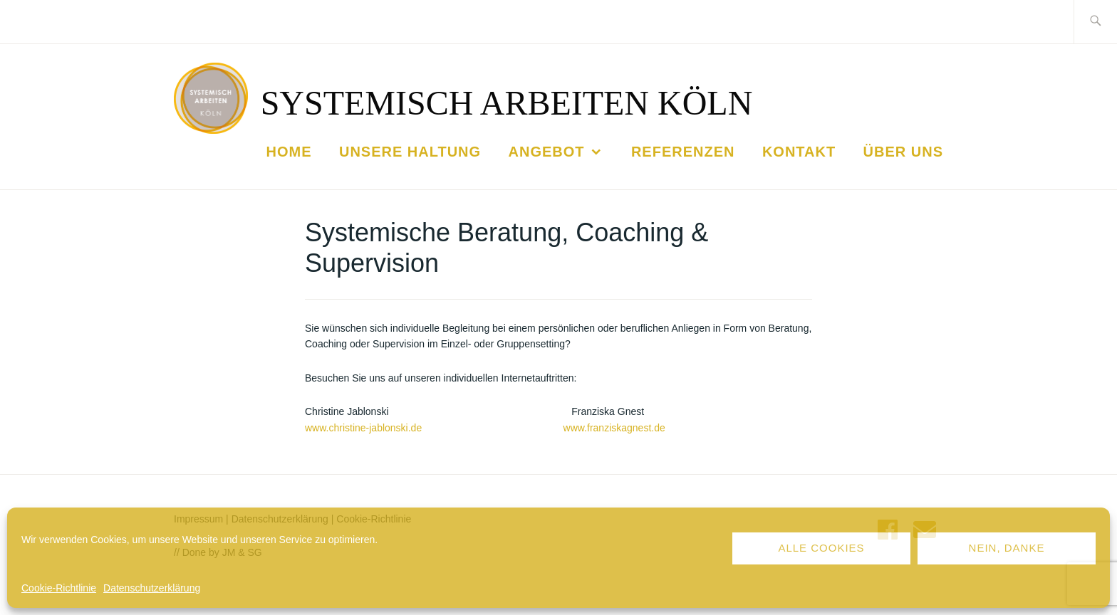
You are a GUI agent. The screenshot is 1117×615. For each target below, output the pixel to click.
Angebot (547, 151)
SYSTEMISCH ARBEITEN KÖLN (507, 103)
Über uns (903, 151)
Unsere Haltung (410, 151)
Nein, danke (1007, 548)
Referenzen (683, 151)
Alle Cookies (821, 548)
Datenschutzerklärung (151, 588)
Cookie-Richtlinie (58, 588)
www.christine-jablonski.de (363, 427)
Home (289, 151)
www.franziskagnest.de (614, 427)
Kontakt (799, 151)
